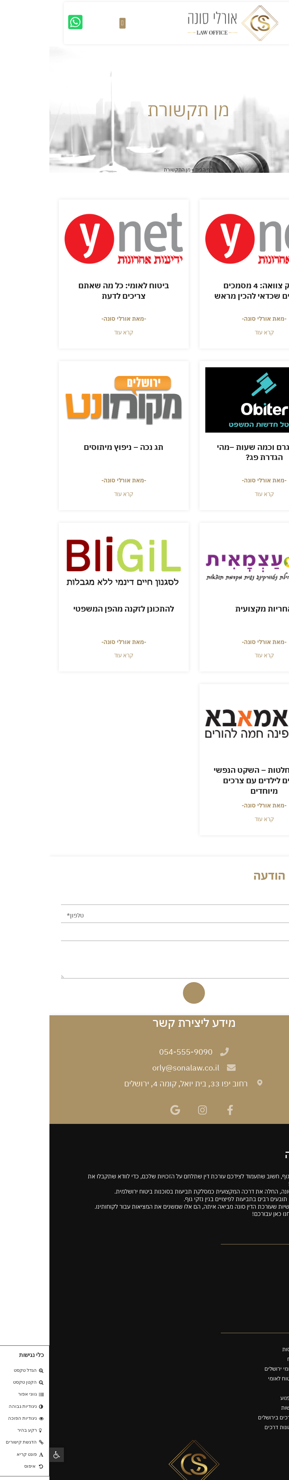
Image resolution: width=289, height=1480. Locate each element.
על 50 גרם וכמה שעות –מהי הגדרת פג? (214, 452)
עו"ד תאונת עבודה (259, 1388)
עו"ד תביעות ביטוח (259, 1359)
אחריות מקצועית (215, 608)
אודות (273, 1270)
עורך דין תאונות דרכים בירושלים (244, 1417)
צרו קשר (270, 1309)
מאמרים (270, 1299)
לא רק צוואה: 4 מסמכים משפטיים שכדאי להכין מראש (215, 290)
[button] (7, 1455)
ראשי (274, 1250)
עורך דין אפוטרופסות (256, 1349)
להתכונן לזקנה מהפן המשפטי (74, 608)
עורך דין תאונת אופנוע (255, 1397)
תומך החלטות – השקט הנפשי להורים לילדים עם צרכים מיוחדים (214, 780)
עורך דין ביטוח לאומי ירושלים (247, 1368)
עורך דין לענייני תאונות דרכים (247, 1427)
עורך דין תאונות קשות (256, 1407)
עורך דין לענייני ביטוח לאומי (249, 1378)
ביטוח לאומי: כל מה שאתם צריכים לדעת (74, 290)
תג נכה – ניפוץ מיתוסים (74, 447)
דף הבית (154, 169)
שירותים (270, 1260)
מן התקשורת (265, 1289)
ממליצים (270, 1280)
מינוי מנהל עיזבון (261, 1339)
